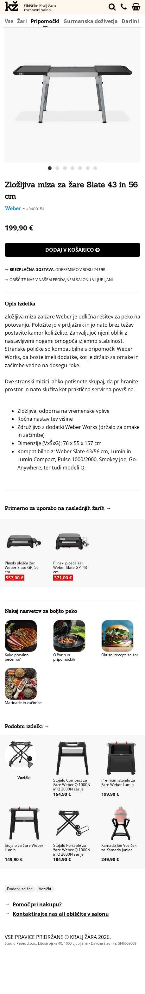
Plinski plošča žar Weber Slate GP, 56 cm (22, 567)
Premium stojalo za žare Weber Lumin (118, 782)
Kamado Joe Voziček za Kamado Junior (118, 847)
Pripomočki (45, 22)
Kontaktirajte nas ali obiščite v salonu (61, 913)
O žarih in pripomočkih (64, 657)
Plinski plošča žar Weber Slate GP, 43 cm (70, 567)
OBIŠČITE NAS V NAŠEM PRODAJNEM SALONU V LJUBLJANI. (59, 279)
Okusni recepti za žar (119, 654)
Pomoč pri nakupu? (37, 904)
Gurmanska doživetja (90, 21)
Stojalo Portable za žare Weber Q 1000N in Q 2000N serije (71, 850)
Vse (9, 21)
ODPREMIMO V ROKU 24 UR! (55, 269)
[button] (134, 95)
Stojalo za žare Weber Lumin (24, 847)
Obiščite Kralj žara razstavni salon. (40, 7)
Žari (22, 21)
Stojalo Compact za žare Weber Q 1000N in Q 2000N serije (71, 784)
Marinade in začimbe (23, 702)
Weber (13, 208)
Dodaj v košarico (72, 249)
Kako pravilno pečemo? (16, 657)
